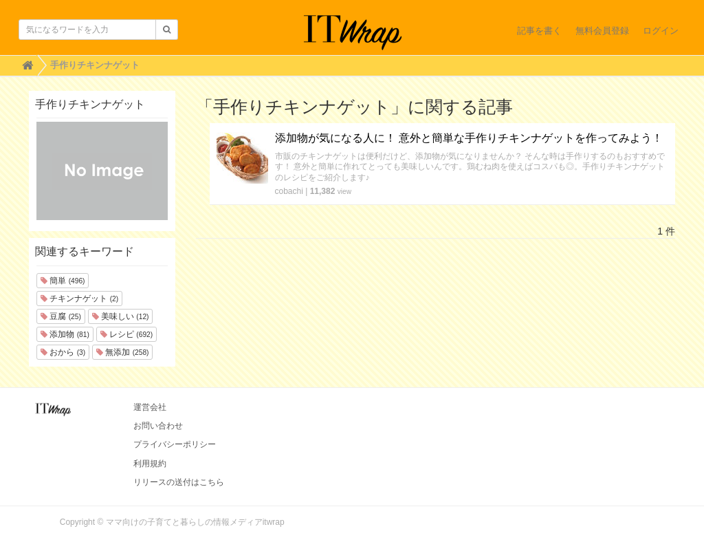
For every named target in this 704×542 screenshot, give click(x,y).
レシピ (126, 334)
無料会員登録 (602, 30)
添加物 (65, 334)
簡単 (63, 280)
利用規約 (149, 463)
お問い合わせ (158, 426)
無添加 (122, 352)
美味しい (120, 316)
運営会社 (149, 407)
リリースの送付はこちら (178, 482)
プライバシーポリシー (174, 444)
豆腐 (61, 316)
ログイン (661, 30)
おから (63, 352)
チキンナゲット (79, 298)
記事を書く (539, 30)
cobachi (289, 191)
